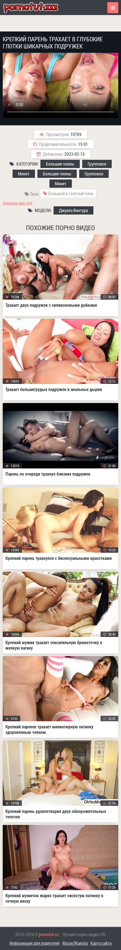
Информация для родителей (35, 943)
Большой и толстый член (70, 193)
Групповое (97, 164)
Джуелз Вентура (73, 210)
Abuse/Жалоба (75, 943)
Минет (23, 173)
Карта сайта (100, 943)
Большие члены (60, 164)
